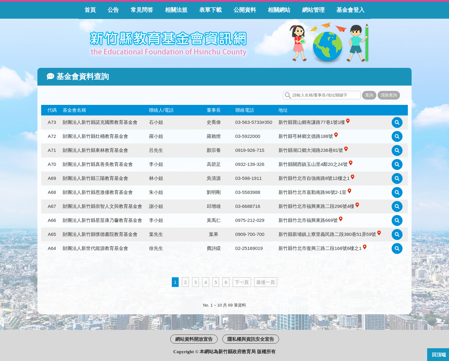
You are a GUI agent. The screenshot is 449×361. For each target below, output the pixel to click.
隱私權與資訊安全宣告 (250, 339)
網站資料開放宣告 (194, 339)
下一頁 (242, 282)
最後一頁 (265, 282)
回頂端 (439, 354)
